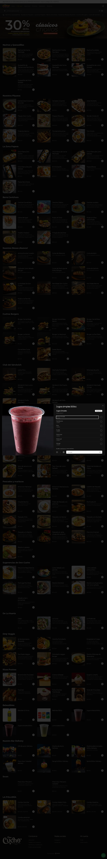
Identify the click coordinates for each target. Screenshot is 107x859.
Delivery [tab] (44, 422)
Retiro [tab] (63, 422)
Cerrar (53, 441)
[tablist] (53, 421)
